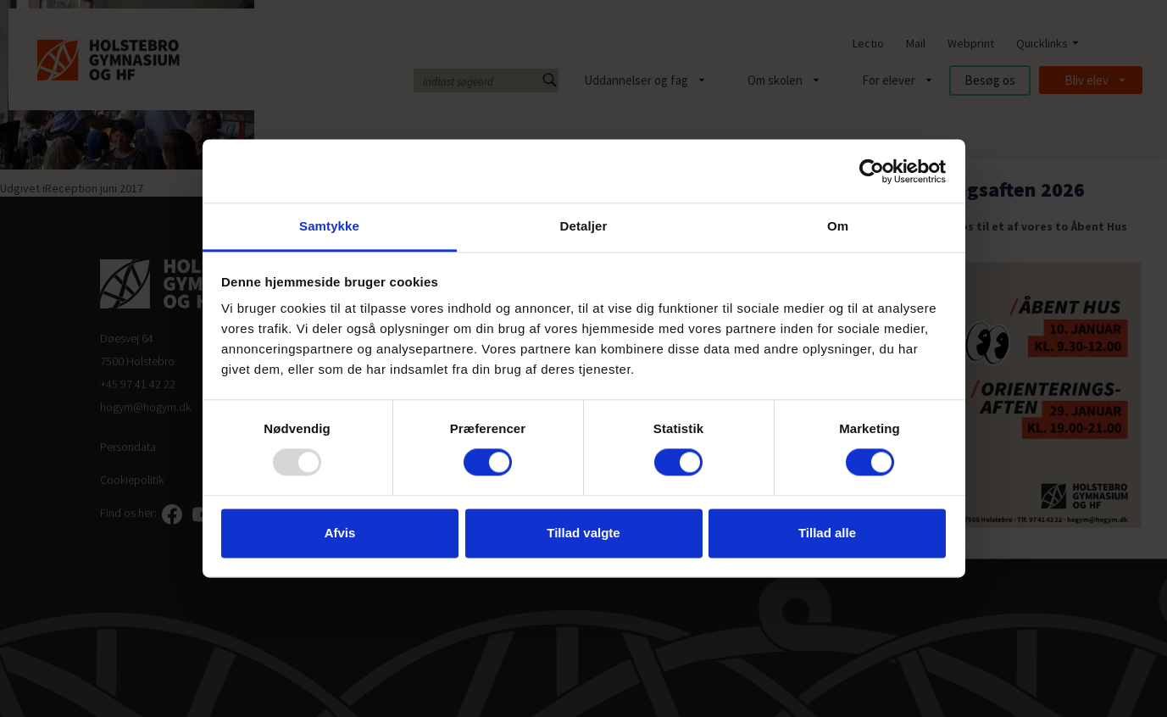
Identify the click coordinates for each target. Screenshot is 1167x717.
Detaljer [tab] (584, 226)
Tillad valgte (583, 532)
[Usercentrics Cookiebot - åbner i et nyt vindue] (871, 171)
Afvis (340, 532)
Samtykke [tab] (329, 226)
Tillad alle (827, 532)
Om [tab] (837, 226)
